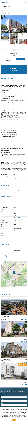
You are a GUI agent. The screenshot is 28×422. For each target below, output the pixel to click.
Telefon (2, 403)
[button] (3, 24)
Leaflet (17, 286)
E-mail (2, 399)
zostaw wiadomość (20, 59)
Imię (1, 395)
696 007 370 (7, 60)
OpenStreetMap (21, 286)
